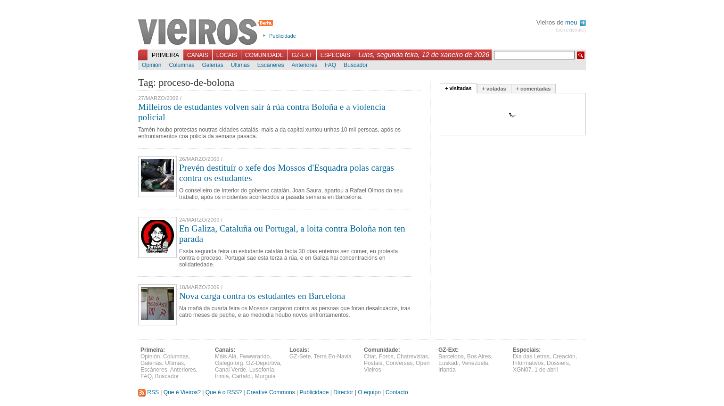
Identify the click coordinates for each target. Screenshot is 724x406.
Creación (564, 356)
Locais (226, 55)
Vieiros (207, 32)
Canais (197, 55)
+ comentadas (533, 88)
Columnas (181, 65)
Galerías (212, 65)
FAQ (330, 65)
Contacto (397, 392)
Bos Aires (479, 356)
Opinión (151, 65)
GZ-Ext (302, 55)
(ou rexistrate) (571, 30)
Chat (370, 356)
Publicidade (282, 36)
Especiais (335, 55)
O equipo (369, 392)
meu (575, 22)
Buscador (356, 65)
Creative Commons (271, 392)
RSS (148, 392)
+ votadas (494, 88)
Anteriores (304, 65)
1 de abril (546, 369)
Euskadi (448, 363)
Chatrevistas (412, 356)
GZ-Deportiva (263, 363)
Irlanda (447, 369)
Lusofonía (261, 369)
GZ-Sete (300, 356)
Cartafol (242, 376)
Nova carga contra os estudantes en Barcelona (262, 296)
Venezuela (474, 363)
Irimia (222, 376)
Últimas (240, 65)
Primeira (165, 55)
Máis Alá (225, 356)
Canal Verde (230, 369)
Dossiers (558, 363)
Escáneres (270, 65)
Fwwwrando (254, 356)
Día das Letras (531, 356)
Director (343, 392)
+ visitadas (458, 88)
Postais (373, 363)
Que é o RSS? (224, 392)
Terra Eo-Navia (333, 356)
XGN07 (522, 369)
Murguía (265, 376)
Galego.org (229, 363)
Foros (386, 356)
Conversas (399, 363)
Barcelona (451, 356)
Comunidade (264, 55)
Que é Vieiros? (182, 392)
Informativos (528, 363)
